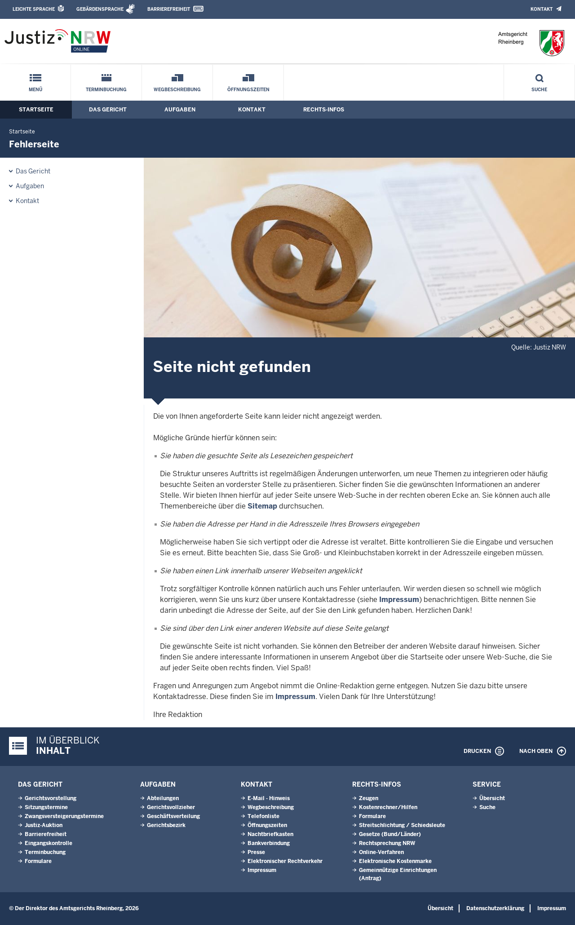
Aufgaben (179, 109)
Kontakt (542, 9)
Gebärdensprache (100, 9)
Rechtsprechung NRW (387, 843)
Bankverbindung (269, 843)
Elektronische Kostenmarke (395, 861)
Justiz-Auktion (43, 825)
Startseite (36, 109)
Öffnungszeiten (248, 90)
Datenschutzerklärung (495, 908)
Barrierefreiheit (168, 9)
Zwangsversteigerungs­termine (64, 816)
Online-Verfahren (381, 852)
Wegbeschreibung (177, 90)
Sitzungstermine (46, 807)
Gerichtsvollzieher (171, 807)
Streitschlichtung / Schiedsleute (402, 825)
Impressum (399, 599)
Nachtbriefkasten (270, 834)
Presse (256, 852)
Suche (539, 90)
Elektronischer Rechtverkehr (285, 861)
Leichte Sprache (34, 9)
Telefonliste (263, 816)
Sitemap (262, 506)
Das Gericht (108, 109)
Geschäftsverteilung (173, 816)
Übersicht (492, 798)
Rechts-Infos (323, 109)
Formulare (38, 861)
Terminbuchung (106, 90)
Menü (35, 90)
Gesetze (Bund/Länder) (390, 834)
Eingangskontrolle (48, 843)
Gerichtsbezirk (166, 825)
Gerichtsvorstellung (50, 798)
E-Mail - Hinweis (269, 798)
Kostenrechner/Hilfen (388, 807)
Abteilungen (163, 798)
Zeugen (368, 798)
